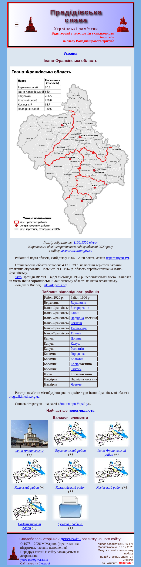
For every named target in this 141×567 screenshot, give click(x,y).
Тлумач (76, 333)
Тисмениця (79, 328)
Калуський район (26, 487)
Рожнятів (77, 348)
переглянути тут (117, 258)
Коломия (77, 359)
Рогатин (76, 323)
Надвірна (77, 318)
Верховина (78, 302)
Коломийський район (70, 487)
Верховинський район (70, 450)
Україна (70, 53)
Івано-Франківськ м (29, 451)
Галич (75, 313)
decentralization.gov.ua (76, 250)
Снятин (76, 369)
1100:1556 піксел (85, 242)
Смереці (44, 563)
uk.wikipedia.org (55, 285)
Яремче (76, 384)
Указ (18, 277)
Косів (74, 364)
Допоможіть (71, 539)
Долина (76, 338)
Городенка (78, 353)
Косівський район (108, 487)
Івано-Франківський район (111, 452)
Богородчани (80, 307)
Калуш (75, 343)
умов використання (34, 559)
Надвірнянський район (29, 526)
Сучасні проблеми (70, 524)
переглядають (81, 410)
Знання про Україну (74, 404)
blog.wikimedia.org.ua (24, 396)
